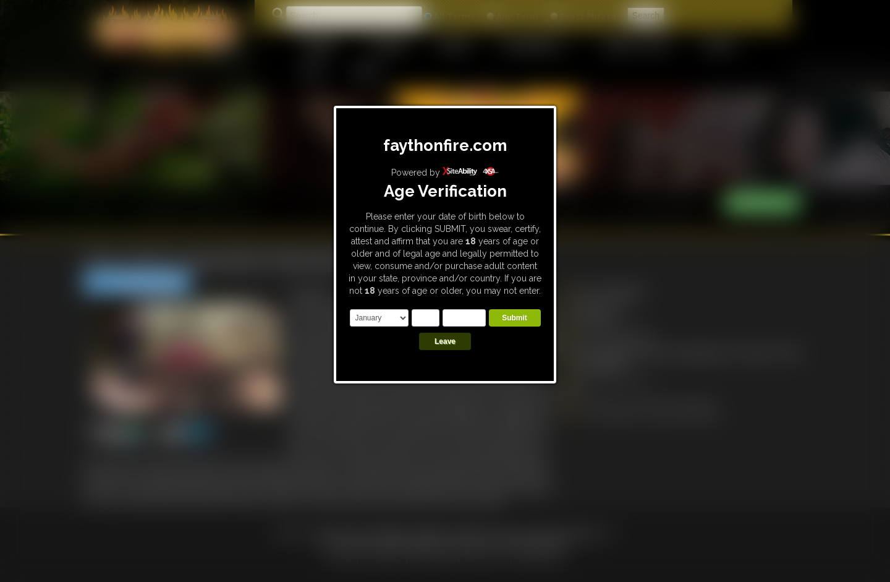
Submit (514, 318)
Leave (445, 341)
